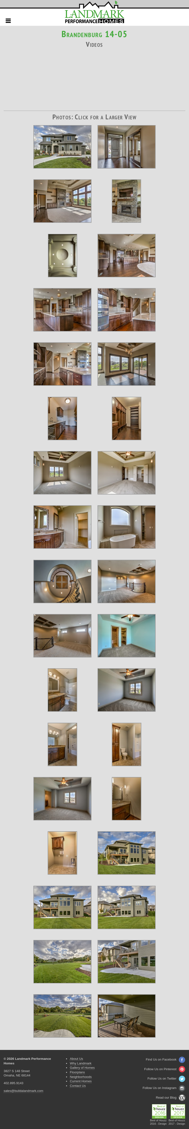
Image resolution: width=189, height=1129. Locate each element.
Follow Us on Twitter (166, 1078)
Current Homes (80, 1081)
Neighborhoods (80, 1077)
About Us (76, 1059)
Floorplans (77, 1072)
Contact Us (78, 1086)
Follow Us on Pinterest (164, 1069)
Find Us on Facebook (165, 1059)
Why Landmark (80, 1063)
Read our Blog (170, 1097)
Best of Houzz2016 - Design (158, 1120)
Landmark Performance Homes (94, 12)
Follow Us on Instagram (164, 1088)
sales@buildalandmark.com (23, 1091)
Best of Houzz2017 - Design (176, 1120)
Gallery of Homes (82, 1067)
